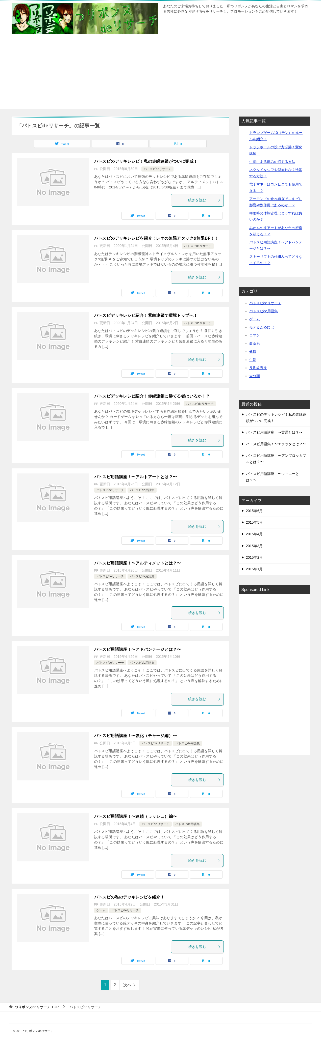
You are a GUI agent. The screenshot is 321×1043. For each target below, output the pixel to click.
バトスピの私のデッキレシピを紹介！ (129, 897)
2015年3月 (254, 546)
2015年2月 (254, 557)
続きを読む (204, 200)
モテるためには (261, 327)
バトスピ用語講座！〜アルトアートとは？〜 (135, 477)
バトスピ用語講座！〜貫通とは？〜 (274, 432)
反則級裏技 (258, 368)
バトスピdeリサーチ (157, 169)
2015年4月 (254, 534)
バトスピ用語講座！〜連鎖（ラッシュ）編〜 (135, 816)
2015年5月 (254, 522)
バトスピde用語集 (142, 490)
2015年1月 (254, 569)
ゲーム (101, 910)
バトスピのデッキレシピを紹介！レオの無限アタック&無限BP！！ (156, 238)
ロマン (254, 335)
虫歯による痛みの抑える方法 (272, 162)
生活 (252, 360)
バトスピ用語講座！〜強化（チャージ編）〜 (135, 736)
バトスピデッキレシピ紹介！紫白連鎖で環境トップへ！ (146, 315)
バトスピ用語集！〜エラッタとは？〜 (276, 444)
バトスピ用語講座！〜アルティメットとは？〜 (137, 563)
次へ (127, 985)
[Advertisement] (160, 73)
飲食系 (254, 344)
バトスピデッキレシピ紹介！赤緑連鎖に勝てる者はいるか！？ (152, 396)
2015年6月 (254, 511)
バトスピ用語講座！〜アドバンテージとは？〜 (137, 649)
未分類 (254, 376)
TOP (37, 1007)
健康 (252, 352)
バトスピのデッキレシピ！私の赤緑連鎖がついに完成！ (146, 161)
